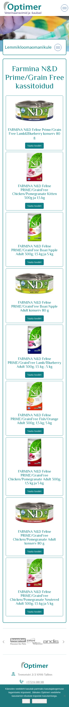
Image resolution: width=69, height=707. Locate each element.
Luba (26, 701)
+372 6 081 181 (35, 682)
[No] (64, 696)
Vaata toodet (34, 145)
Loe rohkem (39, 701)
